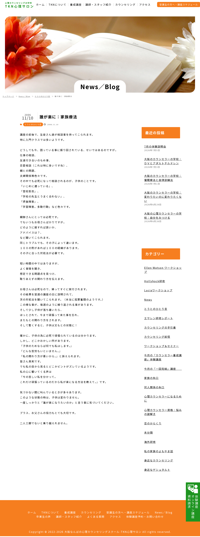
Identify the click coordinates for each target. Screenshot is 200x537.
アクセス (145, 4)
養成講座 (76, 4)
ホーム (40, 4)
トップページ (8, 96)
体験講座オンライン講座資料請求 (193, 501)
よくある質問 (96, 516)
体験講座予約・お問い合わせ (145, 516)
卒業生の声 (43, 516)
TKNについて (57, 4)
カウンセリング (125, 4)
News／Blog (24, 96)
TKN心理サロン (19, 6)
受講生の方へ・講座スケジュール (128, 512)
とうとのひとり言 (42, 96)
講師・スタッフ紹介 (98, 4)
